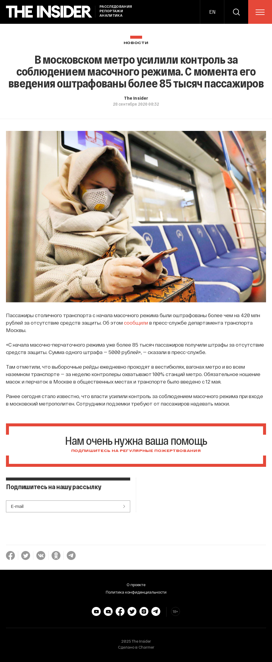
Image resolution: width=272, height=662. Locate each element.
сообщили (136, 322)
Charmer (146, 647)
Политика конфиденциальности (136, 592)
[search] (236, 12)
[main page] (49, 12)
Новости (136, 43)
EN (212, 12)
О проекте (136, 584)
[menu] (260, 12)
